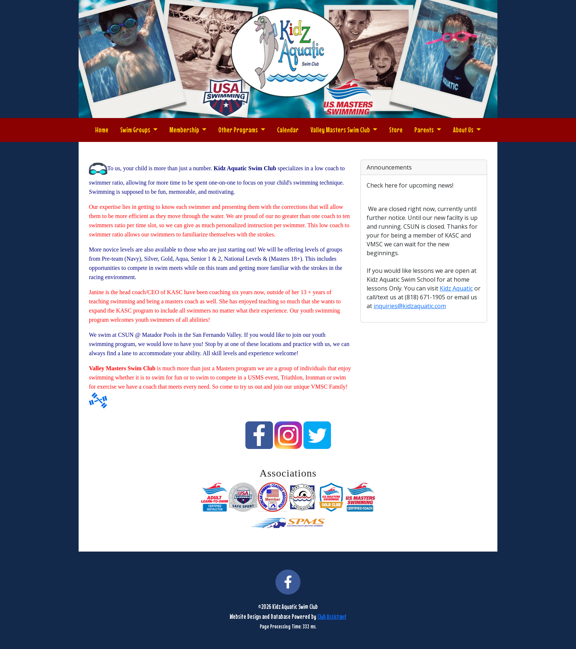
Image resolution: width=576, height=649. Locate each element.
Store (396, 129)
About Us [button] (464, 129)
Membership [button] (184, 129)
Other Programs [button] (238, 129)
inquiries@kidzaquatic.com (410, 306)
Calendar (288, 129)
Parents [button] (424, 129)
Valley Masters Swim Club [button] (340, 129)
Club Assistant (331, 616)
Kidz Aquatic (456, 288)
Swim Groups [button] (135, 129)
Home (101, 129)
